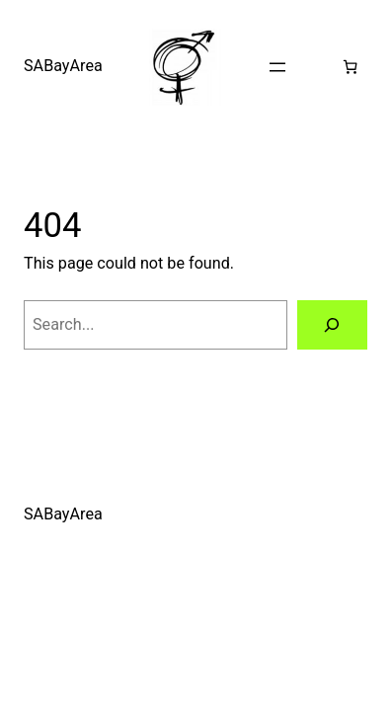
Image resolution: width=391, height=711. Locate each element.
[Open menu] (277, 67)
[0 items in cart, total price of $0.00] (350, 66)
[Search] (332, 325)
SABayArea (63, 65)
